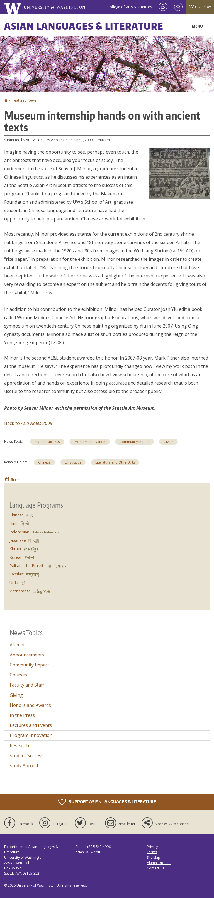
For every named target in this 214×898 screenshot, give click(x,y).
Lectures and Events (31, 725)
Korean (16, 557)
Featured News (24, 100)
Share (12, 479)
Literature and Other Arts (115, 462)
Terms (152, 852)
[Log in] (163, 7)
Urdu (13, 582)
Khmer (15, 548)
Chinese (44, 462)
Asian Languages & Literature (83, 26)
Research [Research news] (19, 745)
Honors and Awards (30, 705)
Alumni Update (159, 862)
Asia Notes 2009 (36, 423)
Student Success (47, 441)
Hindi (13, 523)
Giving (168, 441)
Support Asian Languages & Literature (107, 802)
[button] (179, 173)
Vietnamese (20, 591)
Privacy (152, 846)
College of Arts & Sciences (129, 6)
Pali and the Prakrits (27, 565)
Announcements (27, 655)
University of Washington (36, 885)
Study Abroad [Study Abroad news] (24, 765)
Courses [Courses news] (18, 675)
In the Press (22, 715)
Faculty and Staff (27, 685)
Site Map (153, 857)
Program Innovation (89, 441)
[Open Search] (178, 7)
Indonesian (19, 532)
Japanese (17, 540)
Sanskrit (16, 574)
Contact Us (155, 868)
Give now (200, 6)
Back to (12, 423)
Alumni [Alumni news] (17, 645)
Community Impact (134, 441)
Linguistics (73, 462)
